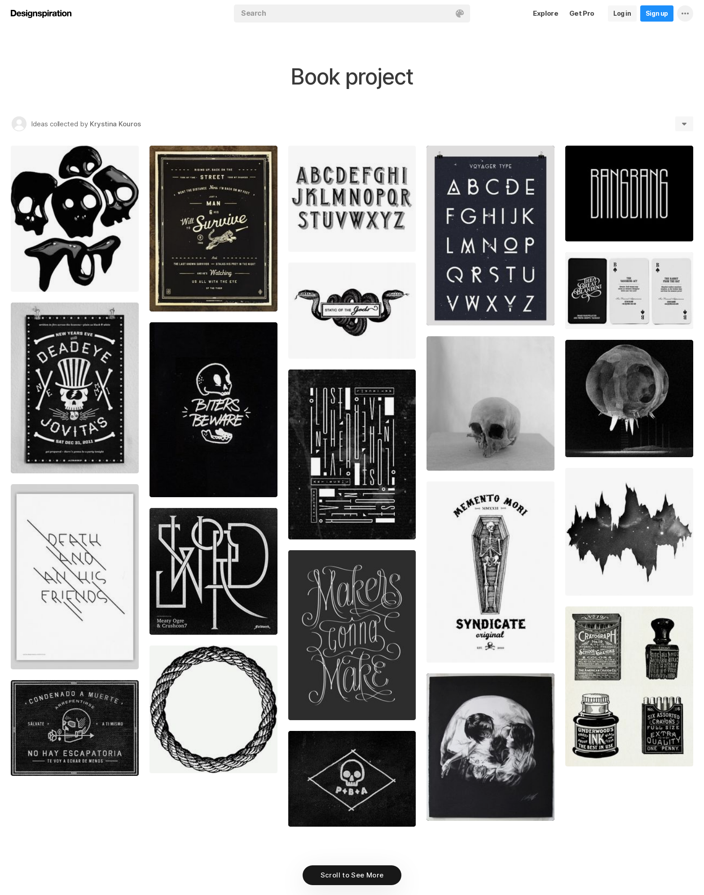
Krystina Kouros (115, 124)
